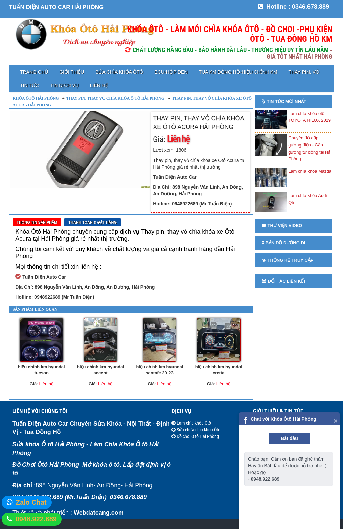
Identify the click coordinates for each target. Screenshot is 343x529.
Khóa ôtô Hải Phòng (36, 98)
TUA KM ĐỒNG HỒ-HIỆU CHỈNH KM (238, 72)
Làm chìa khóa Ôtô (193, 423)
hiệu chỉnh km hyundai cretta (218, 370)
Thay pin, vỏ (304, 72)
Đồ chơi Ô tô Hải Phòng (197, 436)
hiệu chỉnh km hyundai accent (100, 370)
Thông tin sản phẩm (37, 222)
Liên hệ (99, 85)
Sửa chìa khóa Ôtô (119, 72)
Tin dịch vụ (64, 85)
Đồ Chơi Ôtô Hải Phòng (45, 464)
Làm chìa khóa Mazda (309, 171)
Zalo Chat (31, 502)
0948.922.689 (36, 519)
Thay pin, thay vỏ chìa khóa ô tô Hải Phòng (115, 98)
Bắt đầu (289, 438)
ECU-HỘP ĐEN (171, 72)
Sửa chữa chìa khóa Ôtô (198, 429)
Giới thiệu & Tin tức (278, 411)
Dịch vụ (181, 411)
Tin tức (29, 85)
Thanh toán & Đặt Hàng (92, 222)
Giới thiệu (71, 72)
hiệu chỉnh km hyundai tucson (41, 370)
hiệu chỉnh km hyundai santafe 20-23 (159, 370)
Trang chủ (34, 72)
